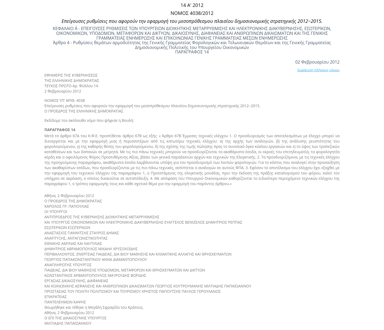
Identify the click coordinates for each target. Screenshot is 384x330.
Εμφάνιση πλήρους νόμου (318, 70)
